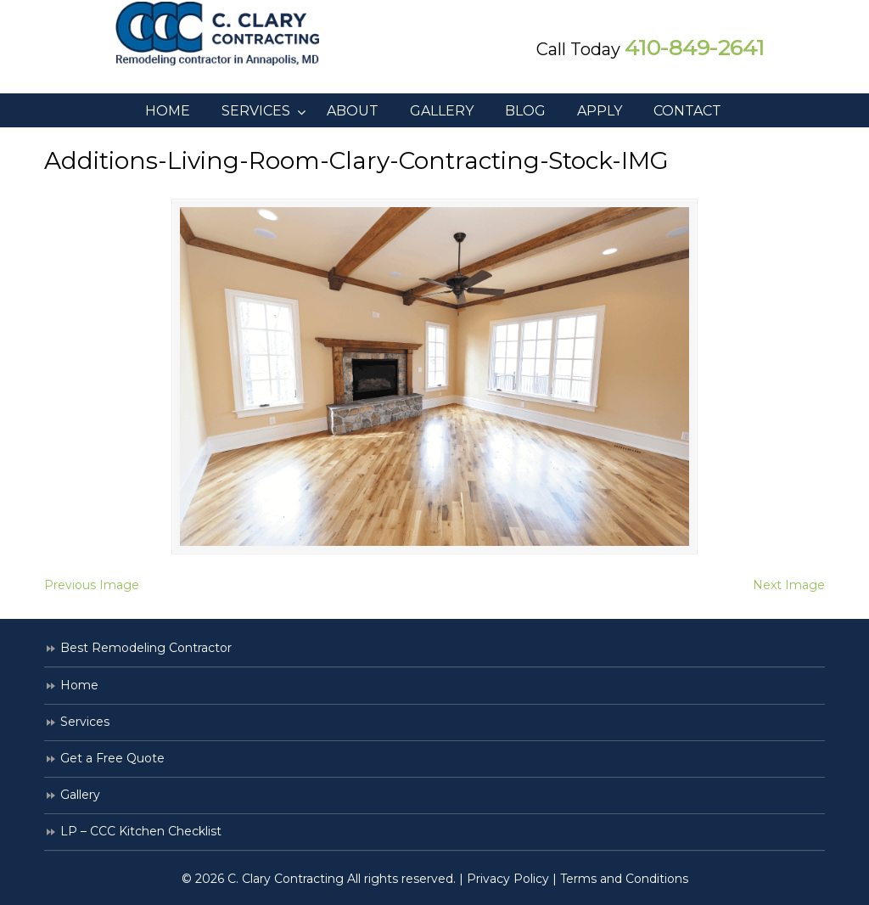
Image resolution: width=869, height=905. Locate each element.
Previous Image (91, 585)
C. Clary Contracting (230, 34)
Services (84, 721)
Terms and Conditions (624, 878)
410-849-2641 (695, 47)
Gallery (80, 794)
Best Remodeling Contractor (146, 647)
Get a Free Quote (112, 758)
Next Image (789, 585)
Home (79, 685)
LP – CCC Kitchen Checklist (140, 831)
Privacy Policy (508, 878)
